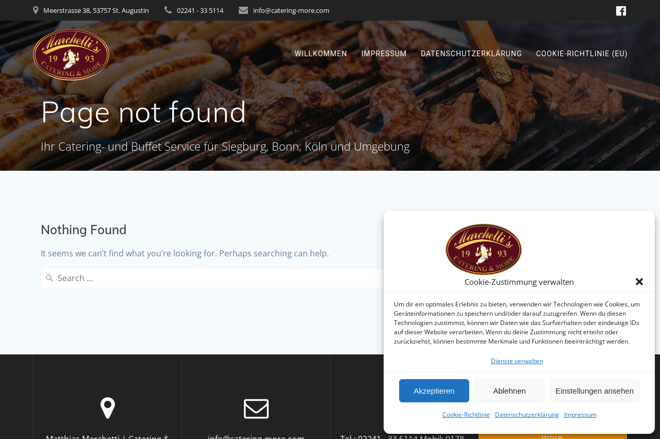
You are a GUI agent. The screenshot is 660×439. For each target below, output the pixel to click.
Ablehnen (509, 390)
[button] (639, 282)
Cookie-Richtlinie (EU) (582, 54)
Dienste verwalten (517, 360)
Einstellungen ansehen (594, 390)
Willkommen (321, 54)
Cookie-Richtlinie (466, 414)
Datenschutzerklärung (527, 414)
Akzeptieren (434, 390)
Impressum (580, 414)
